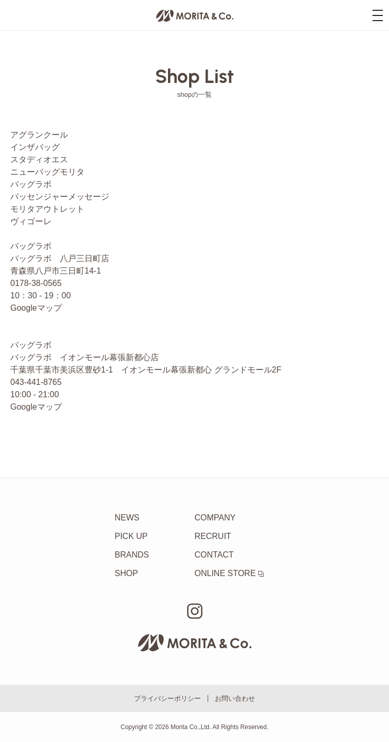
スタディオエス (39, 159)
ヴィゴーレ (31, 221)
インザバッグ (35, 147)
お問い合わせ (235, 698)
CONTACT (214, 554)
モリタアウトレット (47, 209)
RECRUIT (213, 536)
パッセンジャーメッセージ (59, 196)
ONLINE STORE (229, 573)
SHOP (126, 573)
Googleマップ (36, 307)
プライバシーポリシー (167, 698)
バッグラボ (31, 184)
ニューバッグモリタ (47, 171)
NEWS (127, 517)
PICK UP (131, 536)
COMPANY (215, 517)
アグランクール (39, 134)
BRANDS (132, 554)
